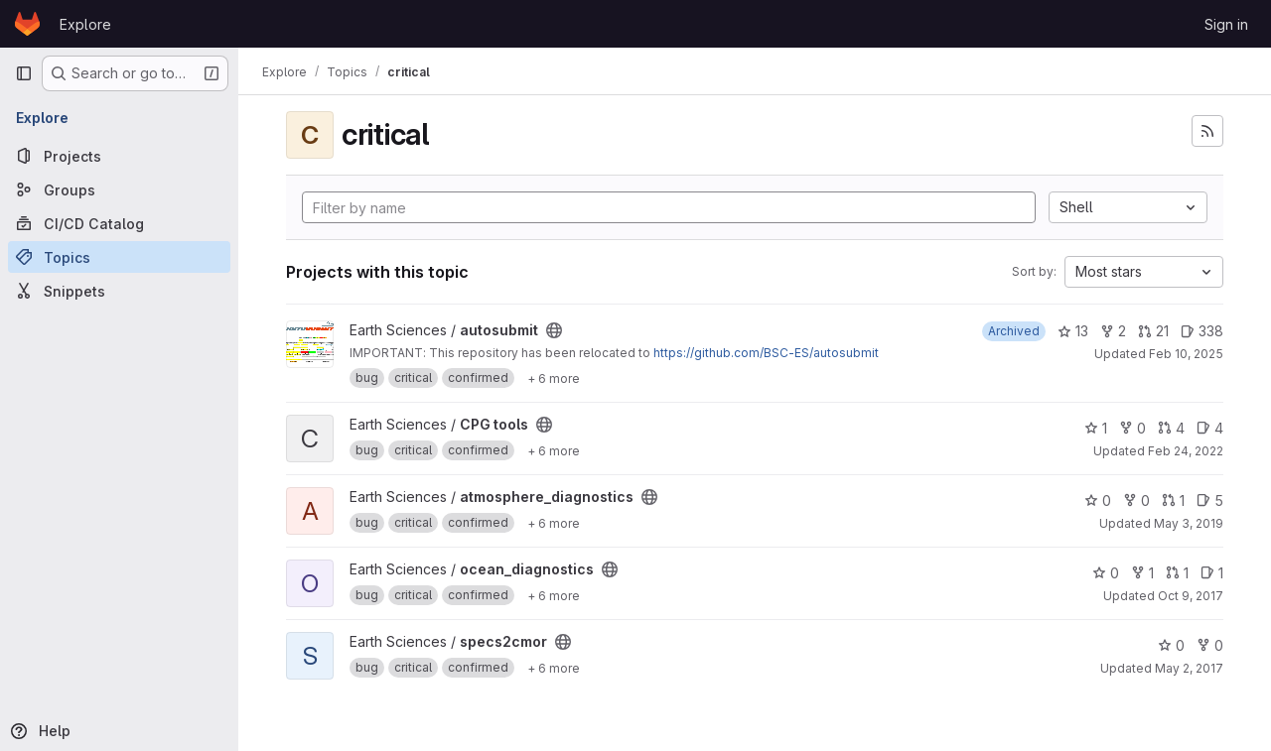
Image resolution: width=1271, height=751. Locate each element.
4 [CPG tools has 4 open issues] (1210, 428)
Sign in (1226, 24)
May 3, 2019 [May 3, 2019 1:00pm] (1188, 523)
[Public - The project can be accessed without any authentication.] (554, 330)
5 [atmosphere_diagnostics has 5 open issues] (1210, 500)
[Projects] (119, 156)
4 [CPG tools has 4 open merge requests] (1171, 428)
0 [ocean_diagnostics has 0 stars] (1105, 572)
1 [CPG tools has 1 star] (1095, 428)
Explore (85, 24)
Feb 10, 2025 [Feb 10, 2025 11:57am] (1186, 353)
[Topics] (119, 257)
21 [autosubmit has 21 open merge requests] (1153, 330)
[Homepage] (27, 24)
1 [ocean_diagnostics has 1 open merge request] (1177, 572)
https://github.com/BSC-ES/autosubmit (766, 352)
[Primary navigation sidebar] (24, 73)
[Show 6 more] (553, 378)
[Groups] (119, 189)
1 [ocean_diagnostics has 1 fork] (1142, 572)
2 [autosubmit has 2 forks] (1113, 330)
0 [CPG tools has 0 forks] (1132, 428)
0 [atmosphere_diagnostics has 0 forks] (1136, 500)
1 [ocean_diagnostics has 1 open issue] (1211, 572)
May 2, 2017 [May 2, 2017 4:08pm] (1189, 668)
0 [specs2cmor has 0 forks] (1210, 645)
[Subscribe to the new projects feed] (1207, 131)
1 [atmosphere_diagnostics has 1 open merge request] (1173, 500)
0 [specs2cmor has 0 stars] (1171, 645)
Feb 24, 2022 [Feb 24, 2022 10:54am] (1185, 450)
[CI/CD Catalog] (119, 223)
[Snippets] (119, 291)
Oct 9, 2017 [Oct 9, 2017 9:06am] (1190, 595)
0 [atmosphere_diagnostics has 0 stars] (1097, 500)
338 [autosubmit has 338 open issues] (1202, 330)
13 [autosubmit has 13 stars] (1073, 330)
